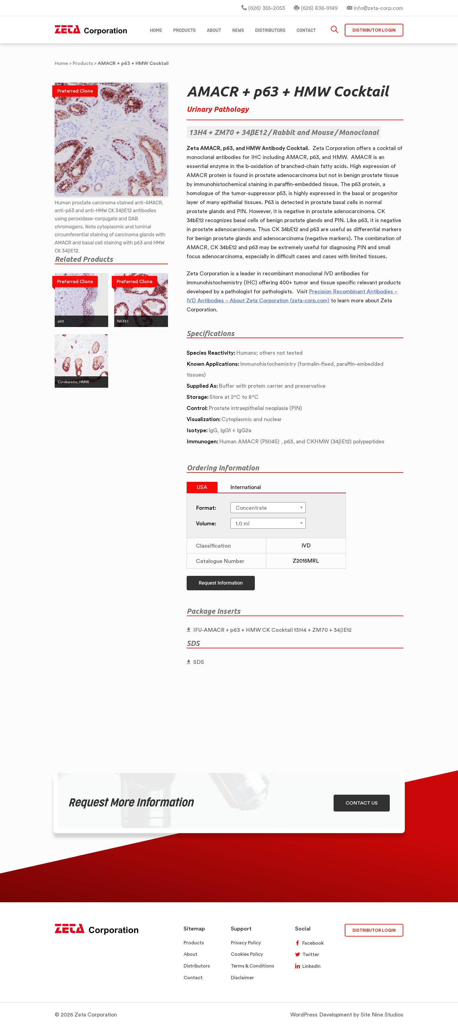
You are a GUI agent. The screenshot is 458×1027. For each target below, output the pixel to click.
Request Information (221, 583)
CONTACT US (362, 803)
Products (194, 943)
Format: (206, 507)
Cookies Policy (247, 954)
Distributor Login (374, 29)
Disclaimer (242, 977)
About (190, 954)
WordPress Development (321, 1014)
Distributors (197, 966)
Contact (193, 977)
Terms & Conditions (252, 966)
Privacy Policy (246, 943)
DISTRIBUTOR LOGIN (374, 930)
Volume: (206, 523)
